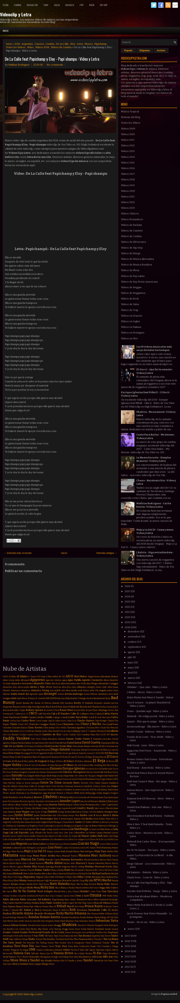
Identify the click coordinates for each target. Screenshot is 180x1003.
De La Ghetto (16, 746)
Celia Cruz (71, 721)
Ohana (75, 891)
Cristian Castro (26, 734)
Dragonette (42, 753)
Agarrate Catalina (54, 680)
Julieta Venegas (105, 811)
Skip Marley (31, 929)
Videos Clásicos (130, 213)
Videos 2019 (128, 185)
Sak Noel (114, 917)
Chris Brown (35, 727)
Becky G (79, 702)
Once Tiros (96, 891)
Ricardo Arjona (22, 913)
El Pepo (51, 761)
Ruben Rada (93, 917)
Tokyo (37, 946)
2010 (128, 971)
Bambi (19, 703)
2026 (128, 586)
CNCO (33, 713)
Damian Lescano (102, 739)
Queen (15, 910)
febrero (132, 683)
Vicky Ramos (9, 956)
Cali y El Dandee (60, 713)
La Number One (16, 829)
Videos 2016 (128, 168)
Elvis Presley (112, 765)
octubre (132, 641)
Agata (64, 680)
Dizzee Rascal (94, 750)
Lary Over (63, 832)
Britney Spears (34, 710)
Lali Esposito (21, 832)
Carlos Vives (28, 720)
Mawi (67, 869)
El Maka (7, 761)
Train (93, 946)
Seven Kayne (41, 925)
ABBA (55, 676)
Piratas (45, 906)
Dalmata (61, 739)
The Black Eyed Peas (65, 939)
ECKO (101, 753)
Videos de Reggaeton (133, 293)
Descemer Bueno (82, 746)
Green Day (105, 786)
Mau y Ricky (57, 870)
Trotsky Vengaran (11, 950)
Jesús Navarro (9, 804)
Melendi (17, 873)
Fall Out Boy (105, 772)
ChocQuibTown (110, 724)
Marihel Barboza (91, 860)
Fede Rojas (40, 775)
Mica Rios (47, 873)
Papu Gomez (70, 899)
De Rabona (39, 746)
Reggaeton (32, 5)
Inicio (5, 30)
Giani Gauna (101, 783)
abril (130, 672)
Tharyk (39, 939)
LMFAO (95, 822)
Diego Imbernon (28, 750)
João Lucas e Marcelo (104, 808)
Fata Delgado (28, 776)
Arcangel (50, 693)
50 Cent (41, 676)
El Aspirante (43, 757)
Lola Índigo (113, 836)
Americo (25, 690)
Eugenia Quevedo (28, 772)
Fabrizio (89, 772)
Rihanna (80, 913)
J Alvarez (37, 797)
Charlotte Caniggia (38, 724)
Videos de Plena (130, 270)
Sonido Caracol (111, 929)
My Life (89, 880)
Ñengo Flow (48, 964)
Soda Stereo (87, 929)
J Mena (62, 797)
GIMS (115, 779)
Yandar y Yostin (75, 960)
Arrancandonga (74, 693)
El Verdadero (41, 765)
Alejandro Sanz (42, 683)
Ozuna (96, 895)
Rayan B (57, 910)
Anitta (14, 693)
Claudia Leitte (41, 731)
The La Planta (110, 939)
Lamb (55, 832)
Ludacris (16, 847)
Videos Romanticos (132, 219)
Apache (34, 694)
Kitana (28, 822)
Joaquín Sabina (73, 804)
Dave (64, 743)
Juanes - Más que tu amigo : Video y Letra (150, 721)
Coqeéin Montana (97, 731)
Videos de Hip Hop (132, 247)
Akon (106, 680)
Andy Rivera (83, 690)
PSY (104, 895)
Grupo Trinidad (15, 789)
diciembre (134, 631)
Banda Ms (28, 703)
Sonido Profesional (31, 932)
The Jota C (98, 939)
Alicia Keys (66, 687)
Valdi (82, 950)
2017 (128, 935)
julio (130, 657)
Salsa (57, 5)
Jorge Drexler (49, 808)
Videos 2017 (128, 173)
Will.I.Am (108, 956)
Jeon (82, 801)
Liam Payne (49, 836)
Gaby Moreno (9, 783)
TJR (46, 936)
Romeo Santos (50, 917)
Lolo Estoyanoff (11, 839)
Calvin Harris (110, 713)
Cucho (65, 734)
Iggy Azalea (97, 793)
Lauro (13, 836)
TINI (41, 935)
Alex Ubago (92, 683)
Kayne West (29, 818)
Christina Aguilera (76, 727)
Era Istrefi (90, 769)
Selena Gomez (18, 925)
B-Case (39, 698)
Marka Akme (54, 863)
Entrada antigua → (106, 553)
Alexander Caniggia (108, 683)
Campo (57, 717)
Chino (77, 724)
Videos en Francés (131, 315)
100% (5, 676)
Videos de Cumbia (61, 47)
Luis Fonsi (55, 847)
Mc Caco (99, 870)
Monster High (43, 880)
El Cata (71, 757)
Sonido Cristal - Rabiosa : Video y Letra (149, 731)
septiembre (135, 646)
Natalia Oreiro (18, 884)
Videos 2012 (128, 145)
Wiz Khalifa (46, 960)
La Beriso (104, 822)
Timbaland (96, 943)
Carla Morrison (103, 717)
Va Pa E (75, 950)
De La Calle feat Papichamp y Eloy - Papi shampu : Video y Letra (52, 58)
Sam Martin (8, 921)
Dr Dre (34, 753)
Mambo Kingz (26, 856)
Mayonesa (89, 870)
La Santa (93, 829)
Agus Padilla (74, 680)
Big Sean (40, 706)
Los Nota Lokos (37, 843)
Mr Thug (80, 880)
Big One (32, 706)
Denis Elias (65, 746)
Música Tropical (130, 111)
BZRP (53, 698)
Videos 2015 (128, 162)
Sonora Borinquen (73, 932)
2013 (127, 956)
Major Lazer (53, 851)
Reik (73, 910)
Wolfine (56, 960)
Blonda (83, 706)
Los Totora (64, 844)
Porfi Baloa (79, 906)
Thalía (31, 939)
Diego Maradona (43, 750)
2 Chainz (32, 676)
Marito (12, 863)
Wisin (14, 960)
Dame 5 (87, 738)
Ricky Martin (65, 913)
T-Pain (35, 935)
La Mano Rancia (97, 825)
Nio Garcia (7, 891)
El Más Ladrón (28, 761)
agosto (132, 652)
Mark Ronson (36, 863)
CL (27, 714)
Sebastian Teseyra (87, 921)
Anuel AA (23, 693)
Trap (45, 5)
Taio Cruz (59, 935)
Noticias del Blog (130, 117)
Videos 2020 (128, 191)
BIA (44, 698)
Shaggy (57, 925)
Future (109, 779)
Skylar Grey (48, 929)
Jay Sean (36, 801)
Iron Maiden (25, 797)
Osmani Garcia (62, 896)
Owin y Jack (82, 895)
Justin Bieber (23, 815)
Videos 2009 (128, 128)
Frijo (97, 779)
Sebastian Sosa (72, 921)
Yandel (88, 960)
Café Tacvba (44, 713)
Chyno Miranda (11, 731)
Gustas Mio (32, 789)
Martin (108, 863)
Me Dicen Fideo (111, 870)
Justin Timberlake (43, 815)
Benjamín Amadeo (102, 703)
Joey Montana (87, 804)
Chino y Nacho (91, 724)
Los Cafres (69, 839)
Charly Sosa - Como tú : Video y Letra (148, 877)
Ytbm (115, 960)
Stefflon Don (101, 932)
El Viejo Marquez (55, 765)
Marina (103, 860)
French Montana (86, 779)
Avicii (110, 694)
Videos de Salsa (130, 304)
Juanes (52, 811)
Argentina (27, 43)
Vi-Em (97, 953)
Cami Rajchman (11, 717)
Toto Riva (73, 946)
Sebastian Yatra (107, 920)
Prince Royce (94, 906)
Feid (49, 775)
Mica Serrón (59, 873)
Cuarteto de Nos (51, 734)
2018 (17, 43)
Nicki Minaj (33, 887)
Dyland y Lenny (86, 753)
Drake (50, 753)
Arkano (61, 694)
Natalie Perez (32, 884)
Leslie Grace (36, 836)
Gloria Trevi (50, 786)
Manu (58, 856)
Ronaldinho (74, 917)
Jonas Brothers (33, 808)
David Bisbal (74, 742)
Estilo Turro (112, 769)
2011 (127, 966)
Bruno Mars (67, 710)
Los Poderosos (52, 844)
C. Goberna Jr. (19, 714)
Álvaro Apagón (35, 964)
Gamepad (35, 783)
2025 (128, 591)
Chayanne (68, 724)
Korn (33, 822)
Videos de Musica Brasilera (136, 264)
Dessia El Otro (98, 746)
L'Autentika (67, 822)
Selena (6, 925)
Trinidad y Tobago (109, 946)
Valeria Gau (21, 953)
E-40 (95, 753)
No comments (55, 64)
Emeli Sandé (19, 769)
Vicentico (113, 953)
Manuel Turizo (70, 855)
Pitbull (61, 906)
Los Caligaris (80, 839)
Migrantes (29, 876)
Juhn (73, 811)
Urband (58, 950)
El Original (40, 761)
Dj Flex (103, 749)
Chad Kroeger (101, 721)
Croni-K (37, 734)
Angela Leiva (106, 690)
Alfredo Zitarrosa (53, 687)
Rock (91, 5)
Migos (20, 877)
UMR (32, 949)
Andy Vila (94, 690)
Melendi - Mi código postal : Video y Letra (150, 716)
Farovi (8, 776)
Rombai (33, 917)
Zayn (9, 964)
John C (98, 804)
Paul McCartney (22, 903)
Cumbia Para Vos (91, 734)
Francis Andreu (29, 779)
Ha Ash (97, 789)
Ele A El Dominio (81, 765)
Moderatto (31, 880)
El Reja (99, 760)
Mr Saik (72, 880)
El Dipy (88, 757)
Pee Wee (78, 903)
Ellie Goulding (96, 765)
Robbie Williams (105, 913)
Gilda (31, 786)
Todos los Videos (15, 47)
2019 (128, 622)
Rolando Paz (22, 917)
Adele (17, 680)
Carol (38, 721)
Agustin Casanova (92, 680)
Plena (5, 5)
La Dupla (31, 825)
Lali (11, 832)
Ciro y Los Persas (26, 731)
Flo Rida (16, 779)
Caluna (99, 713)
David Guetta (91, 742)
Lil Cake (58, 836)
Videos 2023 (128, 207)
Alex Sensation (68, 683)
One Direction (110, 891)
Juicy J (79, 811)
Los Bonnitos (57, 839)
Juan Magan (22, 811)
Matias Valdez (43, 869)
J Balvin (50, 796)
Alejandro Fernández (22, 683)
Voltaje (66, 957)
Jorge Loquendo (63, 808)
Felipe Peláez (69, 776)
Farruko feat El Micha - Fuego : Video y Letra (152, 891)
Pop (82, 5)
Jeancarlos (54, 801)
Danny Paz (44, 743)
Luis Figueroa (41, 848)
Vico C (19, 957)
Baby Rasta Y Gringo (75, 698)
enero (131, 928)
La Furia (40, 826)
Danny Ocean (31, 742)
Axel (13, 698)
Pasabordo (104, 899)
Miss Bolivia (107, 877)
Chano (13, 724)
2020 (128, 617)
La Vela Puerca (104, 829)
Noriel (57, 891)
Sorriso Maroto (88, 932)
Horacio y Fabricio (64, 793)
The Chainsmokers (83, 939)
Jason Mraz (19, 801)
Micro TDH (13, 877)
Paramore (82, 899)
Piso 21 (52, 906)
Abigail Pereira (94, 676)
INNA (76, 793)
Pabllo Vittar (112, 896)
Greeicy (96, 786)
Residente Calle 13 (99, 910)
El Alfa (18, 757)
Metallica (38, 873)
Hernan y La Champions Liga (31, 793)
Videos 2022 (128, 202)
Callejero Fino (87, 713)
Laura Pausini (103, 832)
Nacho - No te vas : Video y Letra (145, 922)
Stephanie (113, 932)
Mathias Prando (27, 870)
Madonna (106, 847)
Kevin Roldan (99, 819)
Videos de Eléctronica (133, 241)
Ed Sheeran (111, 753)
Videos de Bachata (131, 225)
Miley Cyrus (84, 876)
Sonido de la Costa (53, 932)
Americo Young (40, 690)
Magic (8, 851)
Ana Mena (65, 690)
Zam (5, 964)
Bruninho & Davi (51, 710)
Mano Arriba (47, 855)
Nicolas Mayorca (76, 888)
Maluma (10, 855)
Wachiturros (85, 956)
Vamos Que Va (46, 953)
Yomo (110, 960)
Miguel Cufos (43, 877)
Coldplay (75, 731)
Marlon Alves (69, 863)
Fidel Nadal (108, 776)
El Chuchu (79, 757)
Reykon (7, 913)
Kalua (65, 815)
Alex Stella (81, 683)
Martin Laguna (16, 866)
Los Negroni (19, 843)
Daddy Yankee (16, 738)
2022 (128, 606)
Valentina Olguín (104, 950)
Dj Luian (112, 750)
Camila (24, 717)
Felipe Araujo (57, 776)
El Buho (64, 757)
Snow (77, 929)
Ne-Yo (80, 884)
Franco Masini (56, 779)
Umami (39, 950)
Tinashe (106, 943)
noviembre (134, 636)
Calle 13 (74, 713)
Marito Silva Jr (22, 863)
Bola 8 (115, 707)
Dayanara (106, 742)
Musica (89, 43)
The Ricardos (28, 943)
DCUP (103, 734)
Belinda (89, 703)
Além (110, 687)
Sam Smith (19, 921)
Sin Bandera (8, 929)
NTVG (98, 880)
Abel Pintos (80, 676)
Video (30, 47)
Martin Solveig (77, 866)
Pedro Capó (68, 903)
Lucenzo (114, 844)
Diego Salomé (60, 749)
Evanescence (52, 772)
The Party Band (12, 942)
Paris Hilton (93, 899)
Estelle (104, 769)
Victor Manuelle (30, 956)
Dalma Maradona (49, 739)
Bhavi (25, 707)
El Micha (16, 761)
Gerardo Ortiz (87, 783)
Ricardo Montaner (45, 913)
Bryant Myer (80, 710)
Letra (80, 43)
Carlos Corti (15, 721)
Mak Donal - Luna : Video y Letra (145, 745)
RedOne (65, 910)
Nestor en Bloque (17, 887)
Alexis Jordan (23, 687)
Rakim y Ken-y (33, 910)
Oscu (52, 896)
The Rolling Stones (45, 943)
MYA (98, 847)
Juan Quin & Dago (38, 812)
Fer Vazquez (90, 776)
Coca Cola (64, 731)
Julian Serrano (89, 812)
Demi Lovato (51, 746)
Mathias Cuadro (11, 870)
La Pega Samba (52, 829)
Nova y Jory (66, 891)
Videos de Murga (130, 253)
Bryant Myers (92, 710)
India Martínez (10, 797)
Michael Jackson (101, 873)
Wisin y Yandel (29, 960)
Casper (44, 721)
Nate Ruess (44, 884)
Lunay (65, 848)
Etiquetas (145, 50)
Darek (51, 743)
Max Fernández (78, 870)
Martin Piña (30, 866)
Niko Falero (112, 887)
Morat (65, 880)
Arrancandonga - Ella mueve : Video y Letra (151, 726)
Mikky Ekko (72, 877)
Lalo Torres (47, 832)
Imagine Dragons (110, 793)
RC (21, 910)
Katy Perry (16, 818)
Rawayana (47, 910)
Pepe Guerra (87, 903)
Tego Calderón (15, 939)
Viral (60, 957)
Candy (64, 717)
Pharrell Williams (102, 903)
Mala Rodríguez (87, 851)
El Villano (68, 765)
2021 (127, 612)
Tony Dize (61, 946)
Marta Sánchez (96, 863)
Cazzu (63, 721)
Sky (39, 929)
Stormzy (27, 936)
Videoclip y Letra (15, 14)
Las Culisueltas (77, 832)
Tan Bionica (84, 935)
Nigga (102, 887)
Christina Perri (93, 727)
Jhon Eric (33, 804)
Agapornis (37, 680)
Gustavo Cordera (63, 789)
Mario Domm (112, 860)
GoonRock (87, 786)
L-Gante (77, 822)
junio (131, 662)
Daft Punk (36, 739)
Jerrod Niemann (92, 801)
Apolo (40, 694)
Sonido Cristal (11, 932)
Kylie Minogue (55, 822)
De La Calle (62, 43)
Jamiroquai (113, 797)
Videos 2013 (128, 151)
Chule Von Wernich (109, 727)
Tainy (50, 936)
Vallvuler (35, 953)
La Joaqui (49, 825)
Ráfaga (103, 917)
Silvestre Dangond (95, 925)
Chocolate (7, 727)
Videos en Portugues (132, 332)
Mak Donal (66, 851)
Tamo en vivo (71, 935)
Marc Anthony (101, 855)
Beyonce (17, 706)
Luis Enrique (28, 847)
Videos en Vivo (129, 338)
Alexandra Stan (10, 687)
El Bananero (55, 757)
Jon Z (22, 808)
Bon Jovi (7, 710)
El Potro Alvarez (83, 761)
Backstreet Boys (101, 698)
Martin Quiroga (46, 866)
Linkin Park (96, 835)
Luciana (7, 847)
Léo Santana (74, 848)
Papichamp (100, 43)
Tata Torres (106, 936)
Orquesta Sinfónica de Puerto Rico (33, 896)
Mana (36, 855)
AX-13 (69, 676)
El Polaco (69, 761)
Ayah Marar (22, 698)
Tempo (25, 939)
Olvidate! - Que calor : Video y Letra (147, 687)
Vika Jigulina (45, 957)
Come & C (84, 731)
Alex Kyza (55, 683)
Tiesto (88, 943)
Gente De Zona (51, 782)
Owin (72, 896)
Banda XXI (58, 703)
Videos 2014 (128, 157)
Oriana (6, 896)
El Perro (59, 761)
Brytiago (103, 710)
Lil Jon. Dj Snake (69, 836)
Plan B (70, 906)
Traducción (84, 946)
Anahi (74, 690)
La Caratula (113, 822)
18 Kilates (22, 676)
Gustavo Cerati (45, 789)
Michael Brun (72, 873)
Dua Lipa (67, 753)
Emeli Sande (8, 769)
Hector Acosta (9, 793)
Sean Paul (59, 921)
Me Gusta (8, 873)
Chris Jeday (49, 727)
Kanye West (73, 815)
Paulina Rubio (39, 903)
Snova (71, 929)
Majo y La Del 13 (35, 851)
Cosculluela (111, 730)
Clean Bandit (53, 731)
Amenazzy (16, 690)
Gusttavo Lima (79, 789)
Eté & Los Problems (11, 772)
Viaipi (104, 953)
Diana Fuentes (14, 750)
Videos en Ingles (130, 321)
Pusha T (7, 910)
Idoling (89, 793)
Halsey (104, 789)
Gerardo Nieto (71, 782)
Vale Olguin (90, 950)
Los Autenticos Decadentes (34, 839)
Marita (6, 863)
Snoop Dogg (61, 929)
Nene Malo (103, 884)
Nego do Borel (90, 884)
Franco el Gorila (70, 779)
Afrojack (25, 680)
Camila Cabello (36, 717)
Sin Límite (20, 929)
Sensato (31, 925)
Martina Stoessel (95, 866)
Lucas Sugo (88, 843)
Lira (105, 835)
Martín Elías (111, 866)
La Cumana (20, 825)
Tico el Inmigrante (75, 943)
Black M (66, 707)
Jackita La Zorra (75, 797)
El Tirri (32, 765)
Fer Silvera (80, 776)
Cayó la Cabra (54, 721)
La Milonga (111, 826)
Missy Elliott (13, 880)
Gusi (24, 789)
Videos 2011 (127, 139)
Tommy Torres (47, 946)
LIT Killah (86, 822)
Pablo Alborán (11, 899)
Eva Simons (41, 772)
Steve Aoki (18, 936)
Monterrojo (55, 880)
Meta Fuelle (28, 873)
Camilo (48, 717)
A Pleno (49, 676)
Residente (82, 910)
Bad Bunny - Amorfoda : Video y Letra (148, 767)
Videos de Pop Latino (133, 276)
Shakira (69, 924)
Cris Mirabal (12, 734)
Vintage (54, 957)
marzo (132, 677)
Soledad (99, 929)
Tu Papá (24, 950)
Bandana (69, 703)
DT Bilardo (112, 734)
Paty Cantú (8, 903)
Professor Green (111, 906)
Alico (74, 687)
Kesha (89, 818)
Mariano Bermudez (72, 859)
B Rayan (31, 698)
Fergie (100, 775)
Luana (74, 843)
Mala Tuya (100, 851)
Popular (128, 50)
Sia (79, 925)
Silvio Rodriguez (111, 925)
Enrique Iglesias (73, 768)
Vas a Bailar (79, 953)
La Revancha (64, 829)
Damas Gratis (74, 738)
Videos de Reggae (131, 287)
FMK (60, 772)
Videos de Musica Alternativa (137, 259)
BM (48, 698)
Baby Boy (60, 698)
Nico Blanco (61, 887)
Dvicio (75, 753)
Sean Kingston (47, 921)
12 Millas (12, 676)
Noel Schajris (45, 891)
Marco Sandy (15, 860)
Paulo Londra (53, 902)
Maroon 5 (81, 863)
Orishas (13, 896)
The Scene (60, 942)
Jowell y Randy (85, 808)
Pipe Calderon (35, 906)
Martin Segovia (62, 866)
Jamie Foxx (103, 797)
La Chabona (8, 826)
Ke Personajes (44, 818)
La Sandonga (79, 829)
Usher (66, 949)
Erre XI (98, 769)
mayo (131, 667)
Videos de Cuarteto (132, 230)
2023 (128, 601)
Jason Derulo (8, 801)
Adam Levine (8, 680)
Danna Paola (17, 742)
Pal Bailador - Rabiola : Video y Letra (147, 872)
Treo (99, 946)
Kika (18, 822)
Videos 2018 (42, 47)
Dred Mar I (58, 753)
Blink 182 (74, 706)
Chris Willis (60, 727)
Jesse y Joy (105, 801)
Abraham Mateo (109, 676)
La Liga (85, 826)
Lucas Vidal (105, 844)
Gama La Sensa (23, 783)
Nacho (106, 880)
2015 (127, 946)
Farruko (17, 775)
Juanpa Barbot (64, 812)
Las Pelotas (91, 832)
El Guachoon (99, 757)
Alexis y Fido (37, 687)
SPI (108, 917)
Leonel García (23, 836)
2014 (128, 951)
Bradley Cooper (19, 710)
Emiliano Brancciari (41, 769)
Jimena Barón (57, 804)
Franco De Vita (42, 779)
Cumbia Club (75, 734)
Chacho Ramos (85, 720)
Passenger (113, 899)
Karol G (107, 815)
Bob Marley (94, 706)
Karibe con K (87, 815)
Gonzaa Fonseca (73, 786)
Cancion (39, 43)
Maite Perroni (17, 851)
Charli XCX (23, 724)
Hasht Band (113, 789)
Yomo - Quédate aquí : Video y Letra (147, 711)
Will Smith (97, 956)
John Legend (107, 804)
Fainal (96, 772)
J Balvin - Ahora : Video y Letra (144, 692)
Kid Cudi (12, 822)
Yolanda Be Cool (101, 960)
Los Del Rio (109, 839)
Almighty (91, 687)
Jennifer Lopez (70, 801)
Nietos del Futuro (91, 888)
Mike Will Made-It (58, 877)
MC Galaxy (91, 848)
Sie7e (83, 925)
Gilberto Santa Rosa (19, 786)
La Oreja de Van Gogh (34, 829)
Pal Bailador (44, 899)
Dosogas (25, 753)
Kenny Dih (79, 818)
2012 (127, 961)
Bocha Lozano (106, 707)
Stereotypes (8, 936)
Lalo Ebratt (36, 832)
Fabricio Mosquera (74, 772)
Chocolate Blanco (19, 727)
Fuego (102, 779)
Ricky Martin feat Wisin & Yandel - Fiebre (150, 697)
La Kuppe (76, 825)
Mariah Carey (52, 859)
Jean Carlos (45, 801)
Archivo (161, 50)
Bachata (69, 5)
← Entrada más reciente (18, 553)
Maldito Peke (112, 851)
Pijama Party (22, 906)
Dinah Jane (76, 750)
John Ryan (15, 808)
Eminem (56, 768)
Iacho (82, 793)
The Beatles (49, 939)
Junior (11, 815)
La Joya (57, 826)
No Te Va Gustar (24, 891)
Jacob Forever (91, 797)
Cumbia (17, 5)
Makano (76, 851)
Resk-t (115, 910)
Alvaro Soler (101, 687)
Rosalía (83, 917)
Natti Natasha (60, 884)
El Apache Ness (29, 757)
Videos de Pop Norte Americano (139, 281)
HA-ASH (90, 789)
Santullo (36, 921)
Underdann (49, 950)
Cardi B (92, 717)
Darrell (58, 742)
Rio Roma (92, 913)
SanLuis (28, 921)
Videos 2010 (128, 134)
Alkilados (82, 687)
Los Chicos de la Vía (95, 839)
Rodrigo (13, 917)
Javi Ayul (28, 801)
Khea (108, 819)
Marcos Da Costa (33, 859)
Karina (99, 815)
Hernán (52, 793)
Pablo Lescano (28, 899)
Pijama (11, 906)
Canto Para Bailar (78, 717)
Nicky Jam (47, 887)
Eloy (72, 43)
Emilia (28, 768)
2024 (128, 596)
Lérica (83, 848)
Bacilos (90, 698)
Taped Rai (96, 936)
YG (66, 960)
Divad (84, 749)
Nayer (73, 884)
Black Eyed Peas (54, 706)
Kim (22, 822)
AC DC (62, 676)
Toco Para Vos (24, 946)
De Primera (29, 746)
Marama (84, 855)
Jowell (73, 808)
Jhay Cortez (22, 804)
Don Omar (14, 753)
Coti (4, 734)
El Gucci (112, 756)
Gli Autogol (39, 786)
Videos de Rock (130, 298)
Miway (23, 880)
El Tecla (25, 765)
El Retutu (110, 761)
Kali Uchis (57, 815)
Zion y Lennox (20, 963)
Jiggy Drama (43, 804)
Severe (50, 925)
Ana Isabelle (55, 690)
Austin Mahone (91, 694)
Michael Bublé (85, 873)
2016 (128, 941)
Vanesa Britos (63, 953)
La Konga (66, 825)
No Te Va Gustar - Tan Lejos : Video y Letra (151, 850)
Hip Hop (104, 5)
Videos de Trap (129, 310)
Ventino (88, 953)
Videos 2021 (128, 196)
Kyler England (42, 822)
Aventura (103, 694)
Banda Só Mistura (43, 703)
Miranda (96, 877)
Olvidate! (84, 891)
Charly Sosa (55, 724)
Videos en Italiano (131, 327)
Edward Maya (9, 757)
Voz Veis (73, 956)
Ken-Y (57, 818)
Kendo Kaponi (67, 819)
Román (65, 917)
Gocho (60, 786)
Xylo (62, 960)
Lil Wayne (83, 835)
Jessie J (115, 801)
